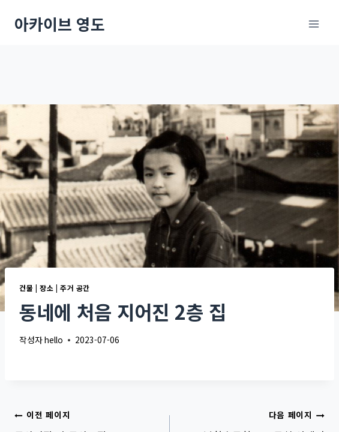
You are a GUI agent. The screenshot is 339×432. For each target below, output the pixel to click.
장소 (46, 288)
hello (53, 340)
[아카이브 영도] (59, 23)
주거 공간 (75, 288)
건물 (26, 288)
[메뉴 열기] (313, 23)
